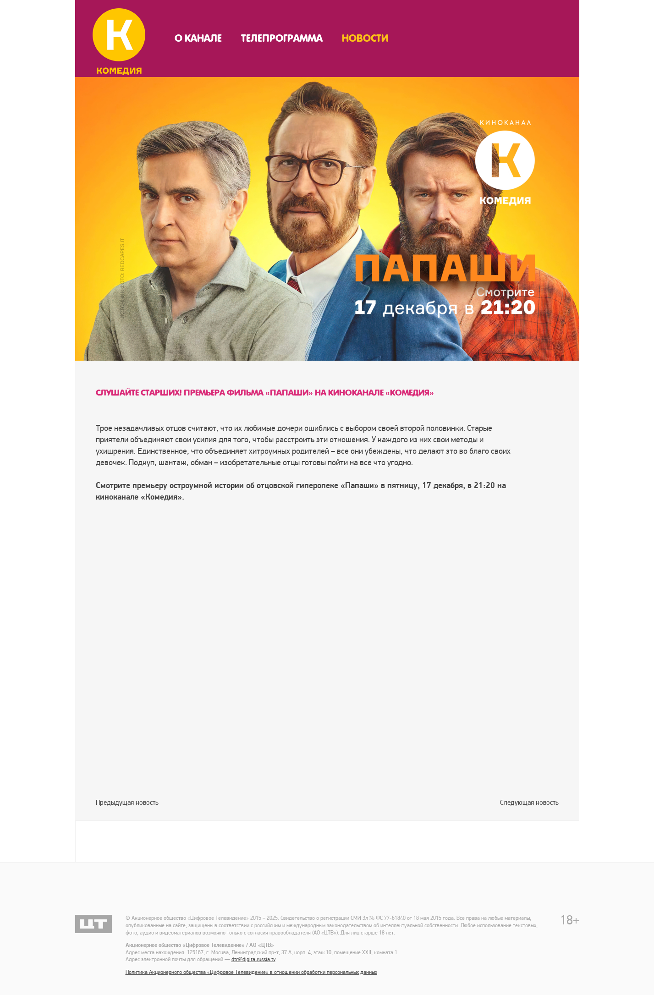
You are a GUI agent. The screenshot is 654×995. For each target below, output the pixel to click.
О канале (198, 38)
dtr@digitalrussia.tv (253, 959)
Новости (365, 38)
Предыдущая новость (127, 802)
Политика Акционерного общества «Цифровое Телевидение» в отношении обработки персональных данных (251, 972)
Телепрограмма (282, 38)
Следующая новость (529, 802)
